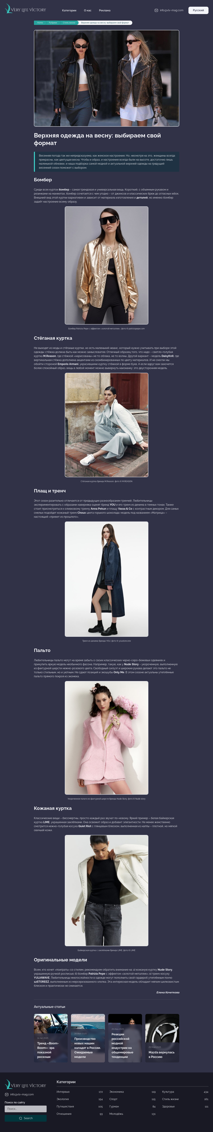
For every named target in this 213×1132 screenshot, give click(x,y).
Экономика (132, 1092)
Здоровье (185, 1107)
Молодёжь (132, 1114)
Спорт (132, 1099)
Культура (185, 1092)
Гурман (132, 1107)
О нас (87, 10)
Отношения (80, 1114)
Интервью (80, 1092)
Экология (80, 1099)
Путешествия (80, 1107)
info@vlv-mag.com (19, 1095)
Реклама (104, 10)
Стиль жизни (185, 1099)
